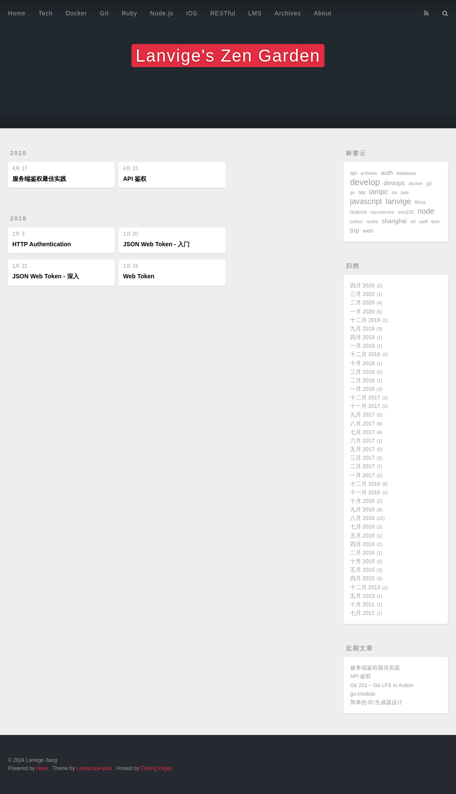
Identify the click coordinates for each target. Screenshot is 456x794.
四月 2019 (362, 337)
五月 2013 (362, 596)
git (429, 183)
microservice (382, 212)
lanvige (398, 201)
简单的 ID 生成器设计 (376, 702)
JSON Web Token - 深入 (45, 276)
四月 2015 (362, 578)
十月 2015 (362, 561)
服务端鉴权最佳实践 (39, 178)
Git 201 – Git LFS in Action (381, 685)
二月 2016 (362, 553)
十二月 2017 (365, 398)
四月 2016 (362, 544)
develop (365, 182)
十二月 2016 (365, 484)
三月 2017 (362, 458)
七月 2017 (362, 432)
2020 (18, 153)
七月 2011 (362, 613)
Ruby (129, 13)
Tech (45, 13)
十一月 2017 (365, 406)
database (406, 173)
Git (104, 13)
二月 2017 (362, 466)
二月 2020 (362, 303)
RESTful (222, 13)
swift (423, 221)
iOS (191, 13)
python (356, 221)
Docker (76, 13)
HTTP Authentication (41, 244)
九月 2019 (362, 329)
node (426, 211)
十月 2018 (362, 363)
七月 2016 (362, 527)
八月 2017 (362, 424)
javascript (366, 201)
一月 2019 (362, 346)
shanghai (394, 221)
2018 (18, 218)
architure (369, 173)
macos (358, 212)
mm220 (406, 212)
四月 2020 (362, 286)
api (353, 173)
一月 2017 (362, 475)
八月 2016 (362, 518)
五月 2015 (362, 570)
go (352, 192)
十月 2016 (362, 501)
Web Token (138, 276)
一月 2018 (362, 389)
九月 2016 (362, 510)
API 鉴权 (134, 178)
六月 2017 (362, 441)
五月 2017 (362, 449)
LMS (255, 13)
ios (394, 192)
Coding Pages (156, 768)
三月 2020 (362, 294)
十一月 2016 (365, 493)
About (323, 13)
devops (394, 182)
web (368, 230)
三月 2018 (362, 372)
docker (416, 183)
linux (420, 202)
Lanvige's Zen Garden (228, 55)
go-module (363, 694)
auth (387, 172)
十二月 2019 (365, 320)
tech (435, 221)
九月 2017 (362, 415)
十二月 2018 (365, 354)
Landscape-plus (94, 768)
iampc (378, 192)
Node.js (161, 13)
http (361, 192)
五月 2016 (362, 536)
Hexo (42, 768)
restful (372, 221)
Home (17, 13)
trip (355, 230)
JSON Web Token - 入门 (156, 244)
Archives (288, 13)
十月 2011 (362, 605)
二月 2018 (362, 381)
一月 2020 (362, 312)
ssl (412, 221)
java (405, 192)
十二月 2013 (365, 587)
